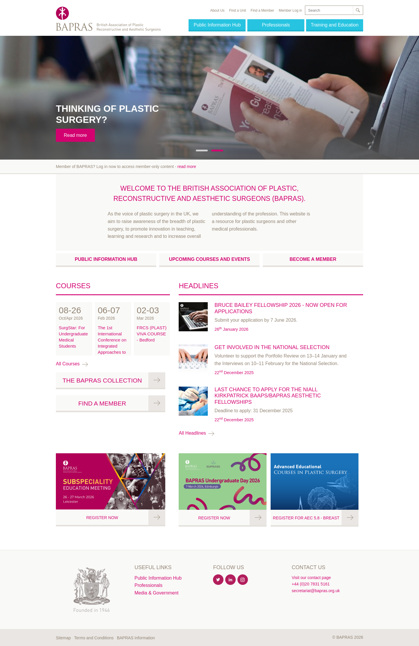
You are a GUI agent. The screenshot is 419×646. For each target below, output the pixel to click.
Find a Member (262, 10)
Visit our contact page (311, 577)
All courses (68, 363)
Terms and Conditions (93, 638)
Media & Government (156, 592)
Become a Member (313, 259)
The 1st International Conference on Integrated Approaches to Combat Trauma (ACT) (112, 346)
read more (186, 166)
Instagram (242, 579)
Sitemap (63, 638)
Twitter (218, 579)
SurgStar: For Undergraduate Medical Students (73, 336)
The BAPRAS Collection (102, 380)
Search (357, 10)
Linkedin (230, 579)
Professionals (276, 24)
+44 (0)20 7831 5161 (311, 584)
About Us (217, 10)
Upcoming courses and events (209, 259)
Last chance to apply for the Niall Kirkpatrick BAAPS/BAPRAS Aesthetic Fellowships (267, 396)
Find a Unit (237, 10)
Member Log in (290, 10)
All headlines (192, 433)
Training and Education (334, 24)
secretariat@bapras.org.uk (316, 590)
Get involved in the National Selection (271, 347)
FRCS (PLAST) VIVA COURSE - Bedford (152, 333)
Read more (75, 135)
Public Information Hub (217, 24)
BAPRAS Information (136, 638)
